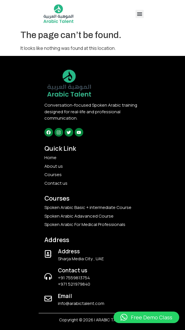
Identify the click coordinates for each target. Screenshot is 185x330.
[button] (139, 14)
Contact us (72, 270)
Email (65, 296)
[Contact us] (48, 276)
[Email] (48, 298)
